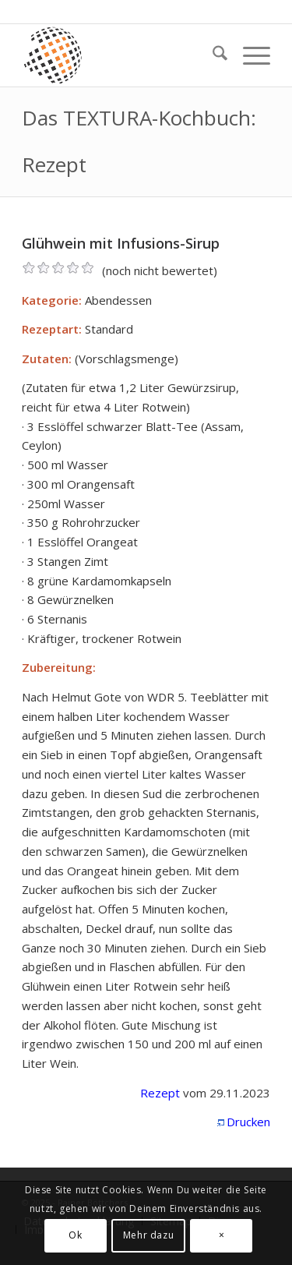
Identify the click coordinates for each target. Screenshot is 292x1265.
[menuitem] (212, 55)
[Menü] (248, 55)
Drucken (248, 1121)
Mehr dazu (148, 1235)
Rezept (160, 1093)
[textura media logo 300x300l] (121, 55)
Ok (75, 1235)
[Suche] (212, 55)
